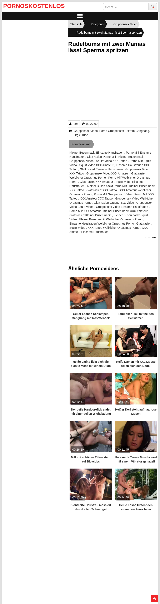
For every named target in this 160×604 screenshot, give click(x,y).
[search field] (126, 6)
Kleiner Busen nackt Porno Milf (107, 186)
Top (154, 598)
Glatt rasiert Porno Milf (102, 156)
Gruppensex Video (86, 131)
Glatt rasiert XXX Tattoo (102, 190)
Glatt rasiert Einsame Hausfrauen (102, 169)
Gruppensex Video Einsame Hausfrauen (122, 206)
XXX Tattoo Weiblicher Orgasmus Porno (114, 227)
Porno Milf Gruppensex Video (113, 194)
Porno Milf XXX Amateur (85, 211)
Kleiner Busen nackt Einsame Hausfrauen (96, 152)
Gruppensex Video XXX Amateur (108, 173)
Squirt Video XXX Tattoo (112, 161)
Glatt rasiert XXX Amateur (97, 181)
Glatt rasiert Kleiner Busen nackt (90, 215)
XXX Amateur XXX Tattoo (97, 198)
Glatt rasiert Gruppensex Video (114, 202)
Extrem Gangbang (137, 131)
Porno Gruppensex (111, 131)
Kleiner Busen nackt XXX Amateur (125, 211)
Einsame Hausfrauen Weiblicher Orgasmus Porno (102, 223)
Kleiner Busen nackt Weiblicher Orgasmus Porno (111, 219)
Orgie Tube (81, 135)
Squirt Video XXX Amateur (96, 165)
